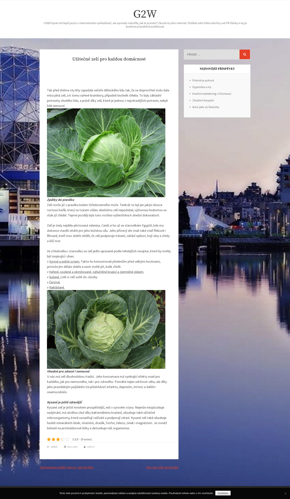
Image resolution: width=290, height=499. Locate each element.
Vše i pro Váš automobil (162, 467)
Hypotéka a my (201, 87)
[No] (285, 493)
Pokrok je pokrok (203, 80)
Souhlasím (223, 493)
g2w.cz (91, 446)
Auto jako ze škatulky (205, 107)
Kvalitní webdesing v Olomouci (211, 93)
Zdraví (54, 446)
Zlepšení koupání (203, 100)
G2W (145, 14)
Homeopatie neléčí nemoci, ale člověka (66, 467)
